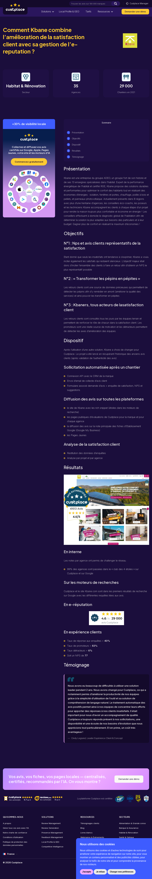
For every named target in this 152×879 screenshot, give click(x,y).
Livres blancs (86, 832)
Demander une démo (135, 11)
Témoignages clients (89, 823)
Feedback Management (52, 837)
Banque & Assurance (128, 828)
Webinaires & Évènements (92, 837)
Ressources (104, 11)
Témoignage (78, 157)
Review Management (51, 823)
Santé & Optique (126, 837)
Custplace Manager (136, 3)
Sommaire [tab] (106, 122)
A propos (7, 823)
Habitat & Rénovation (128, 832)
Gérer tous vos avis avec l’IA (16, 828)
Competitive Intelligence (52, 846)
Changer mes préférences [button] (121, 872)
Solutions (46, 11)
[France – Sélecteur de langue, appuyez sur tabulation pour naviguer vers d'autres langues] (10, 854)
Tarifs (88, 11)
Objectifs (76, 138)
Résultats (76, 150)
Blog (82, 828)
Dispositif (76, 144)
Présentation (78, 132)
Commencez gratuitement (29, 161)
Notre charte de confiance (15, 832)
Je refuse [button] (100, 872)
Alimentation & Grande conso (132, 823)
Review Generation (50, 828)
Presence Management (52, 832)
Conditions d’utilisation (13, 837)
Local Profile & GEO (69, 11)
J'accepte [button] (86, 872)
